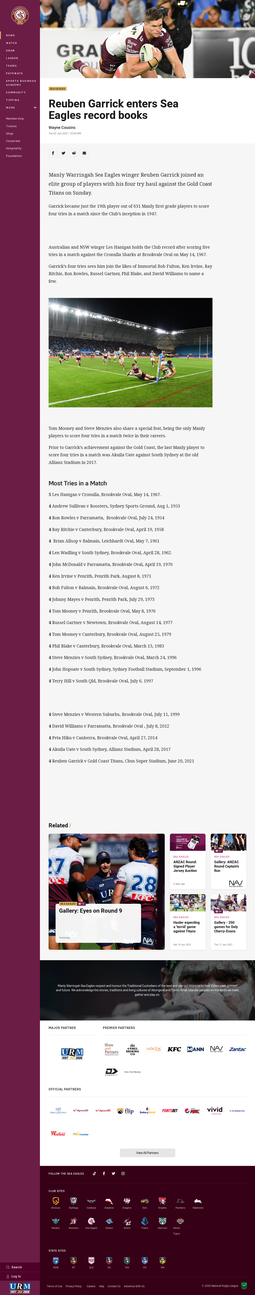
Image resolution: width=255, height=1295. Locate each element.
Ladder (12, 58)
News (10, 35)
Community (16, 92)
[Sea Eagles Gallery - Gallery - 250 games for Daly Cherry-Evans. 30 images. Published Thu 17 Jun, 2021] (228, 922)
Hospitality (13, 148)
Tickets (11, 126)
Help (101, 1286)
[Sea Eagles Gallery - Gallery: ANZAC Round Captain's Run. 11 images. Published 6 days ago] (228, 861)
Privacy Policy (74, 1286)
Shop (9, 133)
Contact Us (114, 1286)
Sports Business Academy (21, 82)
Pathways (14, 73)
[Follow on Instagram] (123, 1173)
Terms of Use (54, 1286)
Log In (13, 1276)
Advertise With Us (134, 1286)
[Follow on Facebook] (104, 1173)
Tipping (13, 100)
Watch (11, 42)
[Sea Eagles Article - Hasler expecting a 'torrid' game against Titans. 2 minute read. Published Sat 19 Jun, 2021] (188, 922)
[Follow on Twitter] (113, 1173)
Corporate (13, 141)
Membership (15, 118)
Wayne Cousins (62, 127)
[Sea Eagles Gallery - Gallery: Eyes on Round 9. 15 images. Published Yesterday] (107, 892)
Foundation (14, 156)
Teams (11, 65)
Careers (91, 1286)
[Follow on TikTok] (94, 1173)
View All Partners (147, 1153)
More (21, 107)
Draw (10, 50)
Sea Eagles (57, 88)
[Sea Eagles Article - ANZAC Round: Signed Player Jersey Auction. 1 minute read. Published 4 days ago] (188, 861)
